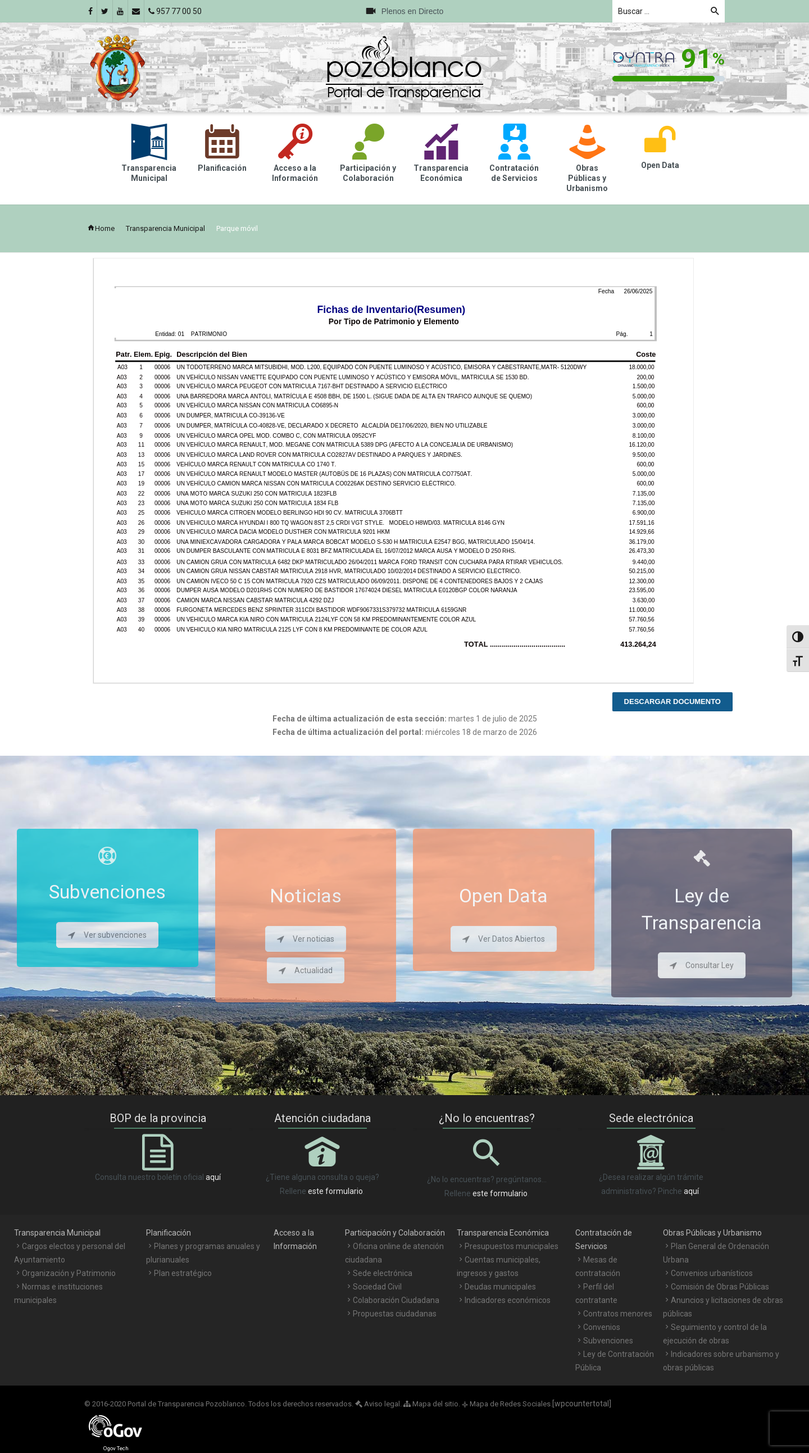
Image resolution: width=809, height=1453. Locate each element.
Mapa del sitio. (431, 1404)
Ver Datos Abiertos (503, 938)
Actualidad (306, 970)
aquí (213, 1177)
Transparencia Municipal (165, 228)
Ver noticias (305, 938)
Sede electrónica (382, 1273)
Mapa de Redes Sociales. (507, 1404)
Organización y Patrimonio (69, 1273)
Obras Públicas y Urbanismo (712, 1232)
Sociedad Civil (377, 1286)
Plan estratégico (183, 1273)
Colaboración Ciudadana (396, 1300)
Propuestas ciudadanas (395, 1313)
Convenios (601, 1327)
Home (101, 228)
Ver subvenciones (107, 934)
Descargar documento (672, 701)
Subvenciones (608, 1340)
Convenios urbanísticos (712, 1273)
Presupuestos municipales (511, 1246)
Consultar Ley (702, 965)
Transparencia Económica (503, 1232)
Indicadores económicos (508, 1300)
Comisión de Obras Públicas (720, 1286)
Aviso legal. (378, 1404)
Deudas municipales (500, 1286)
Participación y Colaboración (395, 1232)
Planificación (168, 1232)
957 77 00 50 (175, 11)
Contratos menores (617, 1313)
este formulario (335, 1191)
